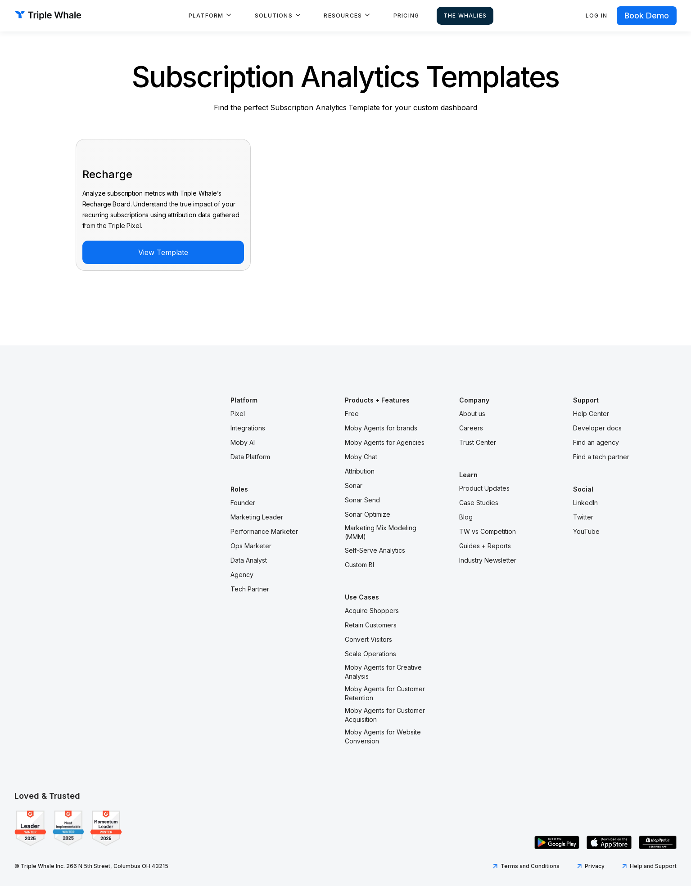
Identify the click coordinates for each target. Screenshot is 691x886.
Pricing (406, 15)
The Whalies (465, 15)
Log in (596, 15)
